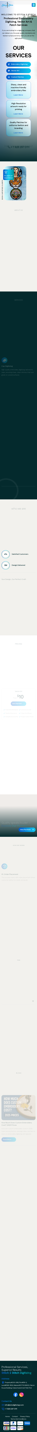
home (7, 1416)
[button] (34, 5)
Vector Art (13, 71)
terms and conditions (18, 1419)
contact (15, 1416)
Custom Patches (16, 77)
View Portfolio (25, 830)
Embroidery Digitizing (17, 64)
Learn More (18, 95)
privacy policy (25, 1416)
